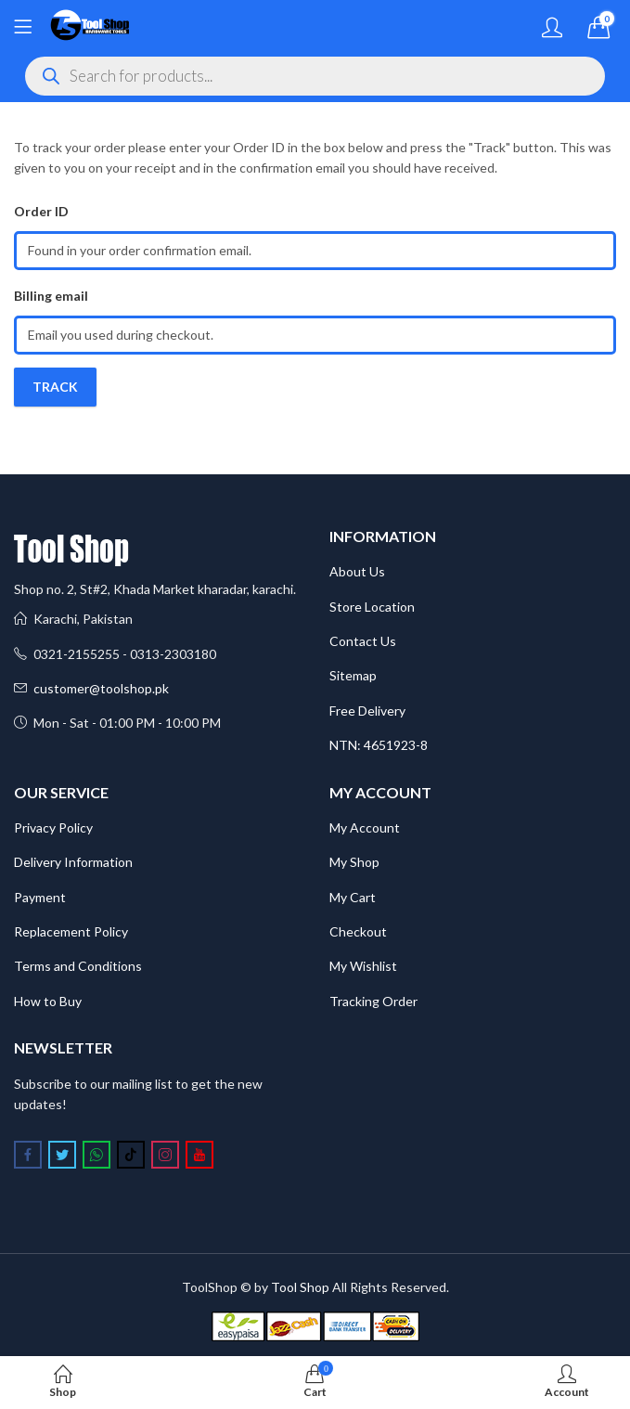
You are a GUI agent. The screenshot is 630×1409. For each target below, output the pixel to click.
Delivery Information (73, 862)
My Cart (352, 897)
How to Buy (48, 1001)
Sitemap (353, 675)
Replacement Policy (71, 931)
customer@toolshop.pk (101, 688)
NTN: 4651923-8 (378, 745)
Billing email (51, 296)
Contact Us (362, 641)
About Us (357, 571)
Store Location (372, 606)
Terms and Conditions (78, 966)
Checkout (358, 931)
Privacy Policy (53, 827)
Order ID (41, 211)
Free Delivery (367, 710)
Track (55, 386)
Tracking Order (373, 1001)
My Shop (354, 862)
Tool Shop (300, 1287)
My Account (364, 827)
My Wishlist (363, 966)
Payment (40, 897)
